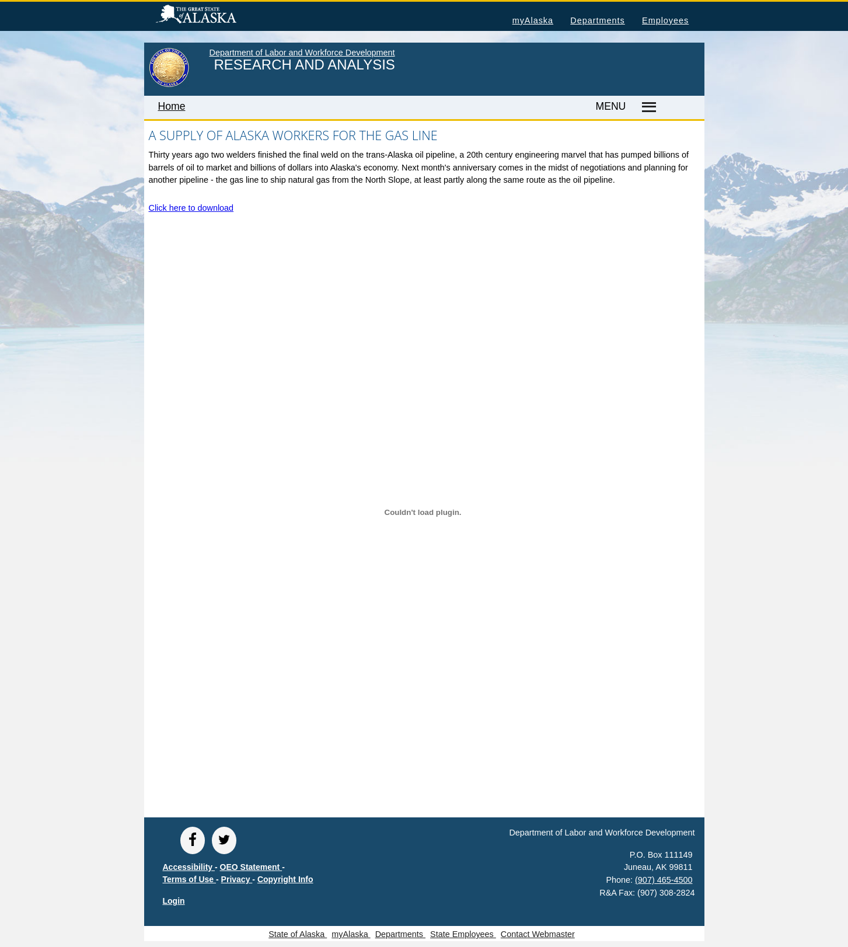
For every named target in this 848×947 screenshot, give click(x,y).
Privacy (237, 879)
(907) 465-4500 (663, 880)
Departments (597, 20)
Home (172, 106)
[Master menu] (647, 107)
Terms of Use (190, 879)
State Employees (463, 934)
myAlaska (532, 20)
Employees (665, 20)
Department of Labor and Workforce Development (302, 52)
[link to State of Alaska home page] (169, 84)
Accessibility (189, 867)
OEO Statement (251, 867)
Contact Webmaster (538, 934)
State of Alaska (215, 16)
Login (174, 901)
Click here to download (191, 208)
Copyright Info (285, 879)
